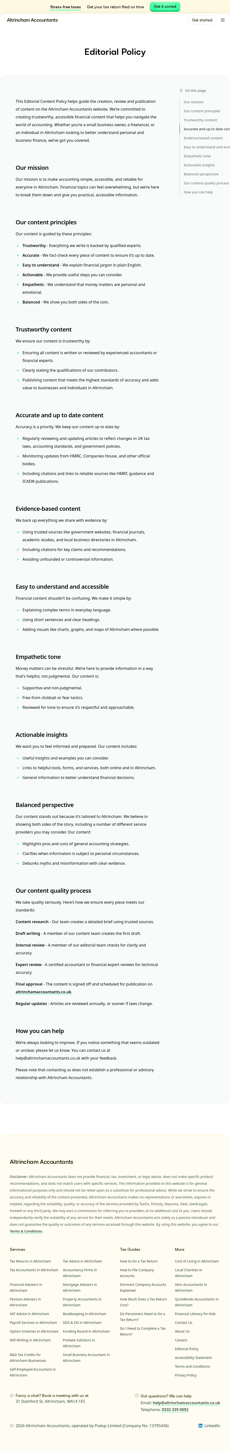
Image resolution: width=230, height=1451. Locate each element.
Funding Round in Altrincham (86, 1331)
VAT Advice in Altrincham (29, 1313)
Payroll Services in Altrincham (33, 1322)
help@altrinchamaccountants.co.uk (186, 1402)
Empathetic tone (38, 657)
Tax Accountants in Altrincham (34, 1270)
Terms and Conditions (192, 1366)
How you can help (40, 1031)
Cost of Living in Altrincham (197, 1261)
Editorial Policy (186, 1349)
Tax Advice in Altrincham (82, 1261)
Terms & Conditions (26, 1231)
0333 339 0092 (175, 1409)
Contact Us (183, 1322)
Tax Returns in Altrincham (30, 1261)
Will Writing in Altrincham (30, 1340)
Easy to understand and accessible (62, 586)
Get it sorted (165, 6)
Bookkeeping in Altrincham (84, 1313)
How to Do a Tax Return (139, 1261)
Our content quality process (53, 890)
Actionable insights (41, 734)
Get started (202, 20)
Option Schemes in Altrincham (34, 1331)
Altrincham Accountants (32, 20)
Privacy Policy (186, 1375)
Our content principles (46, 222)
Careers (181, 1340)
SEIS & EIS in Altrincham (82, 1322)
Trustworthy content (44, 329)
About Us (182, 1331)
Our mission (32, 167)
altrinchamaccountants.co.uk (43, 992)
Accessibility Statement (193, 1357)
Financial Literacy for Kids (195, 1313)
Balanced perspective (45, 805)
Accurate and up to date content (59, 415)
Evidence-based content (48, 508)
